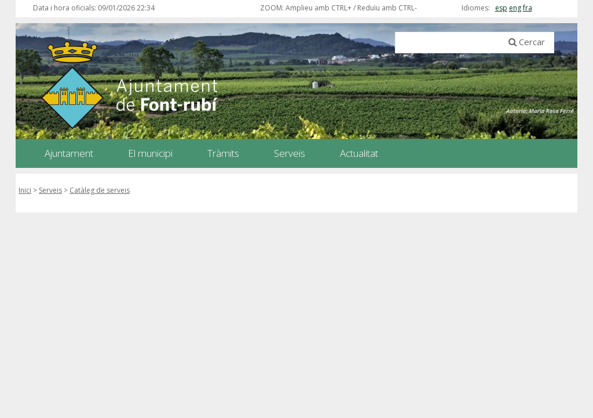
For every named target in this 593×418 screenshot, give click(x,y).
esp (501, 8)
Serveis (50, 190)
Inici (25, 190)
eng (515, 8)
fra (527, 8)
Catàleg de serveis (99, 190)
